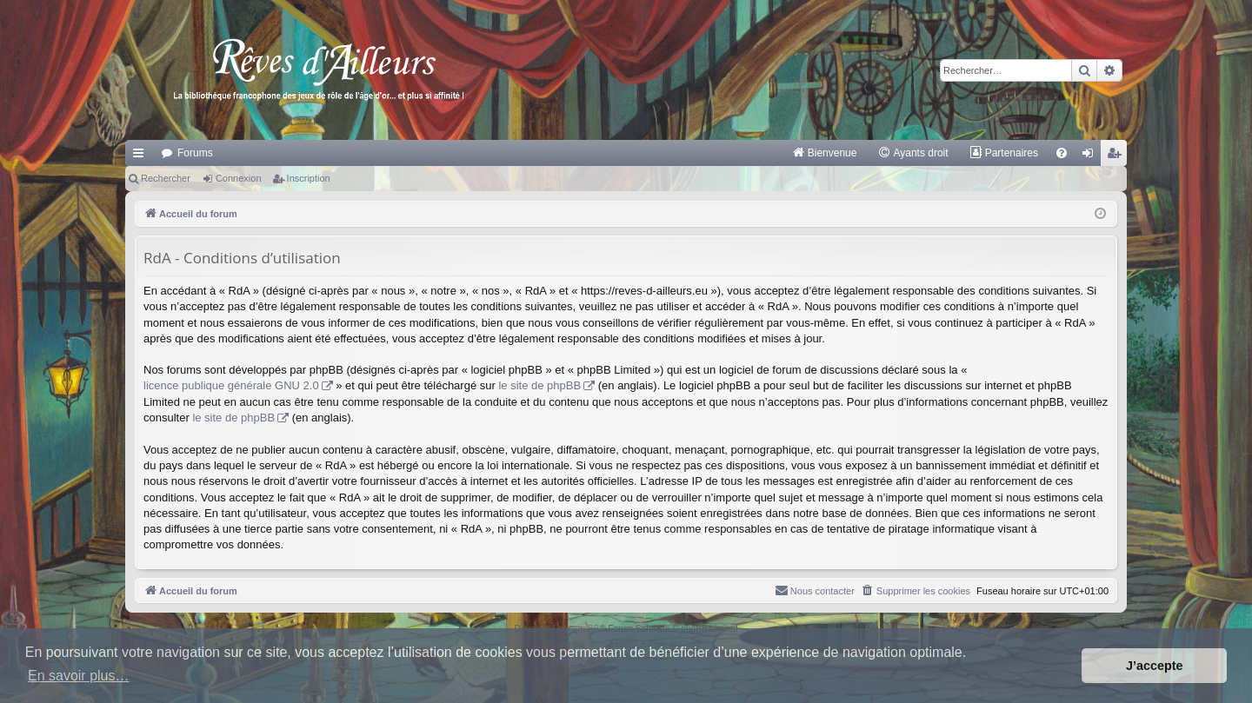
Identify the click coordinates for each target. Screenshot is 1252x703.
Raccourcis (141, 156)
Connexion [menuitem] (1091, 156)
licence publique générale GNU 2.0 (231, 385)
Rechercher (165, 178)
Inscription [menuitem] (1118, 156)
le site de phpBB (539, 385)
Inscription (308, 178)
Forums (195, 153)
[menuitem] (825, 153)
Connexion (239, 178)
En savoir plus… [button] (79, 675)
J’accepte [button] (1154, 666)
